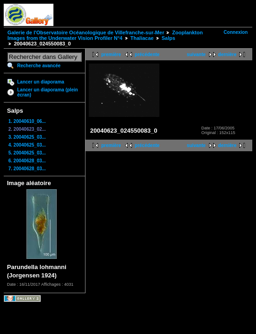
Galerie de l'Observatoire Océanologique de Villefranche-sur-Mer (85, 32)
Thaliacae (142, 38)
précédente (147, 54)
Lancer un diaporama (40, 81)
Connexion (235, 32)
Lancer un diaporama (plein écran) (47, 92)
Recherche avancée (38, 65)
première (111, 54)
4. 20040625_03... (27, 145)
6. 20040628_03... (27, 160)
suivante (196, 54)
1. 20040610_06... (27, 121)
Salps (168, 38)
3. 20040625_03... (27, 137)
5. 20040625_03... (27, 152)
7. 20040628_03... (27, 168)
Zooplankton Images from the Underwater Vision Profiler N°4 (105, 35)
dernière (227, 54)
